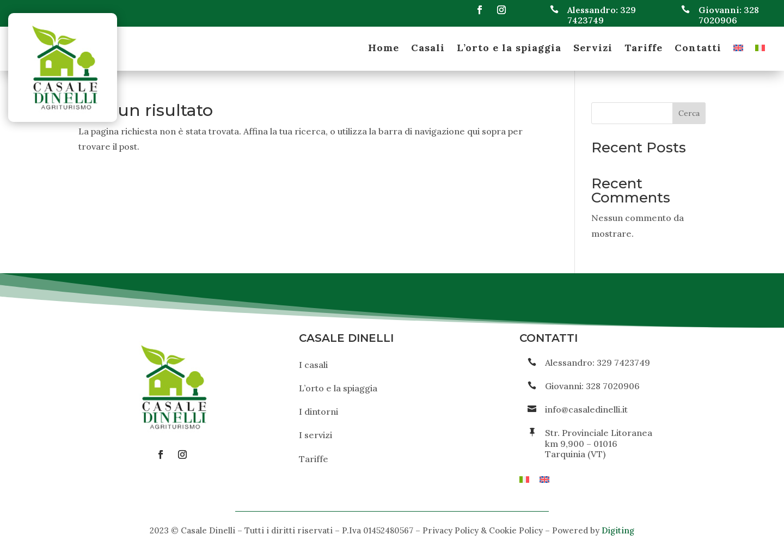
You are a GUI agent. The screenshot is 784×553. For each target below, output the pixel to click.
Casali (428, 49)
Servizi (592, 49)
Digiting (618, 530)
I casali (313, 364)
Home (383, 49)
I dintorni (318, 411)
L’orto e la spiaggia (509, 49)
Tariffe (643, 49)
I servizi (315, 434)
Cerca (689, 113)
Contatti (698, 49)
